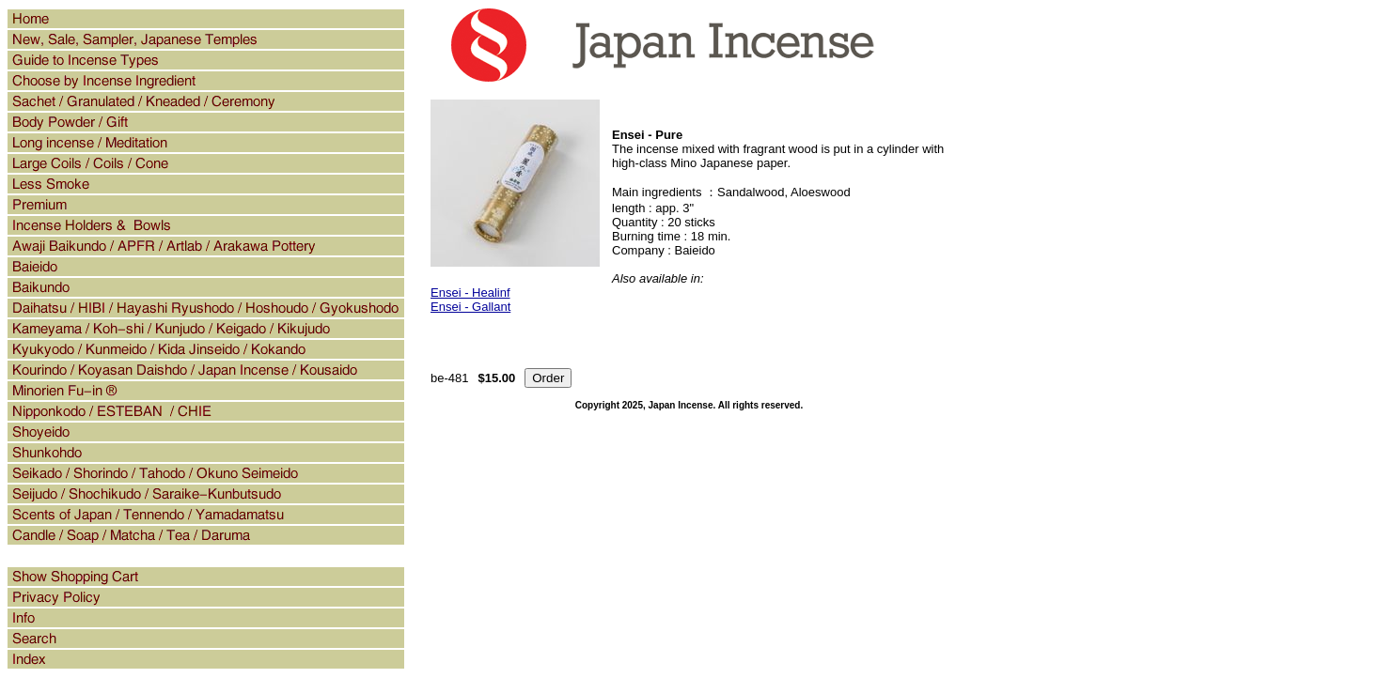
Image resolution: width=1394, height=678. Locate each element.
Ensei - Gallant (470, 307)
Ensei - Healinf (470, 292)
